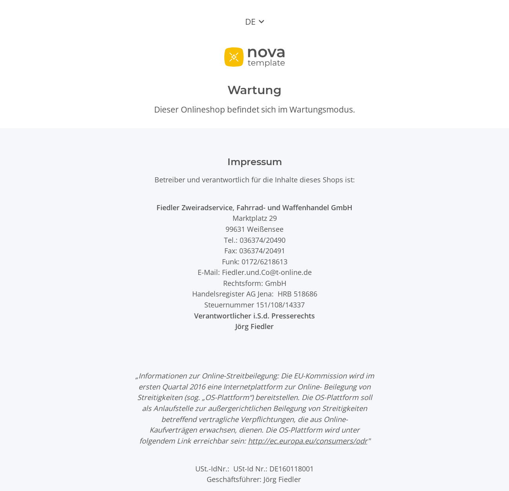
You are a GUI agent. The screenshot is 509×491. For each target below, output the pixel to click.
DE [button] (250, 21)
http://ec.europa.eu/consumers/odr (307, 441)
